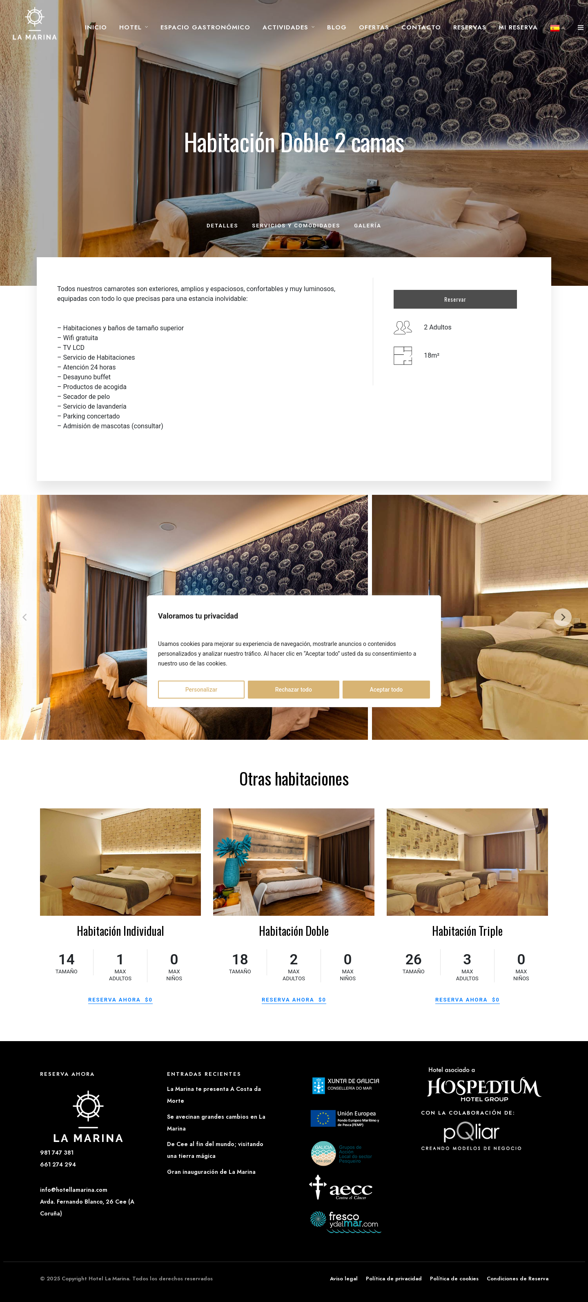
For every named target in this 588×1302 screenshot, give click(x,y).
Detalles (222, 226)
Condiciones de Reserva (517, 1278)
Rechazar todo (293, 689)
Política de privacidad (394, 1278)
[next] (563, 617)
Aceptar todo (386, 689)
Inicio (96, 27)
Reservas (469, 27)
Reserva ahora (120, 1000)
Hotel (130, 27)
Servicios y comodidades (296, 226)
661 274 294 (58, 1164)
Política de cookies (454, 1278)
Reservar (455, 299)
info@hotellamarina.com (73, 1190)
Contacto (421, 27)
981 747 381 (57, 1152)
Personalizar (201, 689)
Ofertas (374, 27)
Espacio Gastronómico (205, 27)
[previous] (25, 617)
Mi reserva (518, 27)
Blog (337, 27)
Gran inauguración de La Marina (211, 1172)
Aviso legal (344, 1278)
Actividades (285, 27)
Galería (367, 226)
